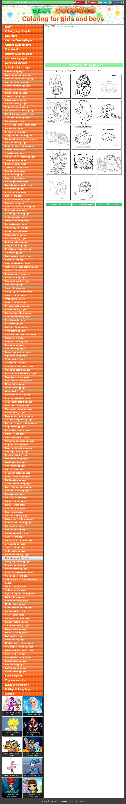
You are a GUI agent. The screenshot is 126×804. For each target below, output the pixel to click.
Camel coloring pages (15, 295)
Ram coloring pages (14, 665)
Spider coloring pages (15, 178)
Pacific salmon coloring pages (19, 608)
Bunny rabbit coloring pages (18, 540)
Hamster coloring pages (16, 530)
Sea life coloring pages (16, 96)
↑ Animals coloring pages (84, 204)
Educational (11, 49)
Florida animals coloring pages (19, 249)
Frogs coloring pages (15, 494)
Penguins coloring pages (17, 246)
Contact (33, 2)
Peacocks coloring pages (17, 405)
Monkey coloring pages (16, 231)
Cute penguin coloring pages (18, 292)
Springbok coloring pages (17, 625)
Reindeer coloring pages (16, 565)
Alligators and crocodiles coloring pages (21, 581)
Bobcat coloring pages (15, 238)
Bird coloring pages (14, 203)
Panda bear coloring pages (17, 199)
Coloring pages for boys (18, 44)
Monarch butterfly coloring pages (20, 373)
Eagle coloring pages (15, 427)
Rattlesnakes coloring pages (18, 313)
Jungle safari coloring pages (18, 402)
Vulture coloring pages (15, 590)
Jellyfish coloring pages (16, 363)
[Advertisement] (84, 45)
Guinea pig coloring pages (17, 214)
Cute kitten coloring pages (17, 370)
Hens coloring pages (14, 285)
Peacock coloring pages (16, 107)
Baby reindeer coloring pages (19, 519)
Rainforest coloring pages (17, 281)
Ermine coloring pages (15, 611)
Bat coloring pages (14, 469)
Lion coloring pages (14, 189)
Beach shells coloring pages (18, 448)
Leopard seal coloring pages (18, 523)
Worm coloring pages (15, 150)
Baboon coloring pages (16, 629)
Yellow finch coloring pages (18, 484)
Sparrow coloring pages (16, 654)
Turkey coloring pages (15, 551)
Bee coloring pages (14, 512)
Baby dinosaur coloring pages (19, 185)
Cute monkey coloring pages (18, 409)
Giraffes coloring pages (16, 462)
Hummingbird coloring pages (18, 395)
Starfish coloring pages (16, 661)
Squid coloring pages (15, 171)
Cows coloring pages (15, 466)
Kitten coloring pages (15, 121)
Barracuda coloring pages (17, 555)
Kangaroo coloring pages (17, 618)
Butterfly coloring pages (16, 622)
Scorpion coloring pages (16, 601)
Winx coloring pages (16, 58)
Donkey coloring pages (16, 569)
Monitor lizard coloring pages (19, 643)
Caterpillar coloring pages (17, 576)
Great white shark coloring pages (20, 125)
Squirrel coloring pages (16, 356)
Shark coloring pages (15, 349)
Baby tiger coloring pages (17, 377)
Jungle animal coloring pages (19, 135)
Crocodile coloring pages (17, 306)
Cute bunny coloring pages (18, 228)
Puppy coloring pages (15, 235)
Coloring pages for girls (17, 31)
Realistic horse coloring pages (19, 146)
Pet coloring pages (14, 324)
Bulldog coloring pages (16, 93)
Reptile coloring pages (15, 320)
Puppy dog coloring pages (17, 562)
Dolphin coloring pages (16, 89)
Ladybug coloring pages (16, 242)
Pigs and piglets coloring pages (20, 593)
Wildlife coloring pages (16, 270)
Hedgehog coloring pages (17, 558)
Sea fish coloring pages (16, 217)
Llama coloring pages (15, 434)
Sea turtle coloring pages (17, 167)
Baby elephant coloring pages (19, 75)
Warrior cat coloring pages (17, 86)
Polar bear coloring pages (17, 437)
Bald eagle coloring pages (17, 452)
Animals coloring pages (17, 67)
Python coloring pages (15, 309)
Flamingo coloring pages (16, 455)
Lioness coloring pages (16, 210)
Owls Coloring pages (15, 299)
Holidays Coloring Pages (18, 689)
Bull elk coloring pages (16, 327)
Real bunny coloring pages (17, 263)
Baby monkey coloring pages (18, 256)
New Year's (11, 35)
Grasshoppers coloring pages (19, 647)
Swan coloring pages (15, 288)
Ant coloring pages (14, 253)
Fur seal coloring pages (16, 224)
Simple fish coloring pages (17, 317)
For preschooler (13, 675)
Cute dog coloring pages (16, 182)
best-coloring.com (64, 801)
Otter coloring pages (14, 391)
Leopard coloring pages (16, 132)
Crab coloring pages (14, 615)
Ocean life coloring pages (17, 221)
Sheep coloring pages (15, 547)
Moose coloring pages (15, 384)
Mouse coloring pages (15, 388)
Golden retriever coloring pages (20, 157)
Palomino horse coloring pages (19, 366)
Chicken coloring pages (16, 498)
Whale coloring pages (15, 338)
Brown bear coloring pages (18, 352)
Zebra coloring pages (15, 544)
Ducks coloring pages (15, 501)
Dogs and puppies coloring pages (21, 423)
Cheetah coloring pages (16, 143)
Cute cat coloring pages (16, 104)
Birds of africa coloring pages (19, 487)
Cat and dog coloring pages (18, 82)
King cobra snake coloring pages (20, 334)
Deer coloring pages (14, 345)
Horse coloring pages (15, 505)
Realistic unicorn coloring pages (20, 79)
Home (6, 2)
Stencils (9, 693)
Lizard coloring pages (15, 640)
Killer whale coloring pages (18, 491)
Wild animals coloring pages (18, 381)
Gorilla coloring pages (15, 480)
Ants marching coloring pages (19, 420)
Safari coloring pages (15, 153)
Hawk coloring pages (15, 597)
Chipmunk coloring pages (17, 533)
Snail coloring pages (14, 537)
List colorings (19, 2)
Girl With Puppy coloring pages (19, 650)
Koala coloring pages (15, 508)
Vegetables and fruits (16, 680)
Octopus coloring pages (16, 633)
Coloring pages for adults (18, 54)
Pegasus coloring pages (16, 341)
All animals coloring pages (17, 118)
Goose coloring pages (15, 672)
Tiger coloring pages (14, 359)
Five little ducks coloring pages (19, 114)
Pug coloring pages (14, 196)
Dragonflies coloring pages (18, 430)
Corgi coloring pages (15, 331)
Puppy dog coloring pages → (108, 204)
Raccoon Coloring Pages (16, 515)
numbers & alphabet (16, 63)
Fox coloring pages (14, 128)
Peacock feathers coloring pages (20, 207)
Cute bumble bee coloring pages (20, 111)
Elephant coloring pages (16, 444)
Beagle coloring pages (15, 164)
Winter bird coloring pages (17, 476)
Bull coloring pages (14, 636)
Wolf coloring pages (14, 175)
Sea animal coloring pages (17, 473)
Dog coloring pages (14, 526)
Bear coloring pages (14, 72)
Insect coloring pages (15, 412)
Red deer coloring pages (16, 459)
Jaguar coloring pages (15, 160)
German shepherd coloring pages (21, 139)
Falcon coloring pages (15, 192)
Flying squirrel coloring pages (19, 572)
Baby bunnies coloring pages (19, 416)
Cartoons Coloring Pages (18, 40)
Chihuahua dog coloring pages (19, 441)
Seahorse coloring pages (17, 274)
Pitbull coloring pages (15, 100)
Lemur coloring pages (15, 302)
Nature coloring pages (17, 684)
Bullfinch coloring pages (16, 668)
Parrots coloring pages (16, 278)
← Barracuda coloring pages (58, 204)
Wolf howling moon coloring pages (21, 267)
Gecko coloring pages (15, 586)
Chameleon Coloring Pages (18, 657)
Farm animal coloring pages (18, 398)
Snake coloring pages (15, 260)
